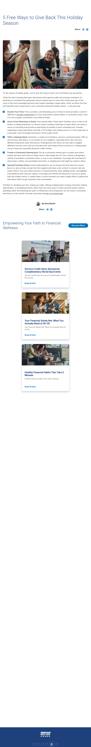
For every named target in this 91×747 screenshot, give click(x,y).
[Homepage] (45, 734)
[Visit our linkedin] (42, 744)
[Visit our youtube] (46, 744)
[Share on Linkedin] (87, 29)
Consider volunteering (25, 114)
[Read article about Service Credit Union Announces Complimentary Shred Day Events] (45, 264)
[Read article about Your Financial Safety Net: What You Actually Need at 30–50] (45, 315)
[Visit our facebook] (34, 744)
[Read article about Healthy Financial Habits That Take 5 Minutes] (45, 367)
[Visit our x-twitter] (56, 744)
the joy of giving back (54, 193)
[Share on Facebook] (83, 29)
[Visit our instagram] (38, 744)
